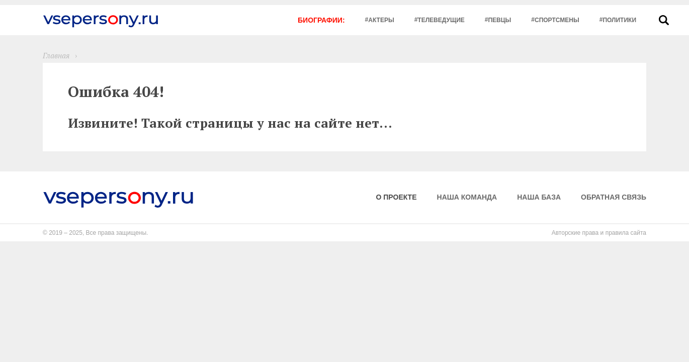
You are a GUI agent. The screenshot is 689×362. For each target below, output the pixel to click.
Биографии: (321, 20)
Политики (619, 20)
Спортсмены (557, 20)
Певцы (499, 20)
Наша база (539, 197)
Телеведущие (440, 20)
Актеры (381, 20)
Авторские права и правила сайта (599, 232)
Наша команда (467, 197)
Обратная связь (613, 197)
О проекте (396, 197)
